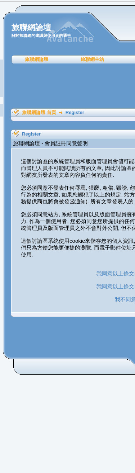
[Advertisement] (70, 86)
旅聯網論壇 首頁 (39, 112)
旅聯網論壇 (36, 59)
